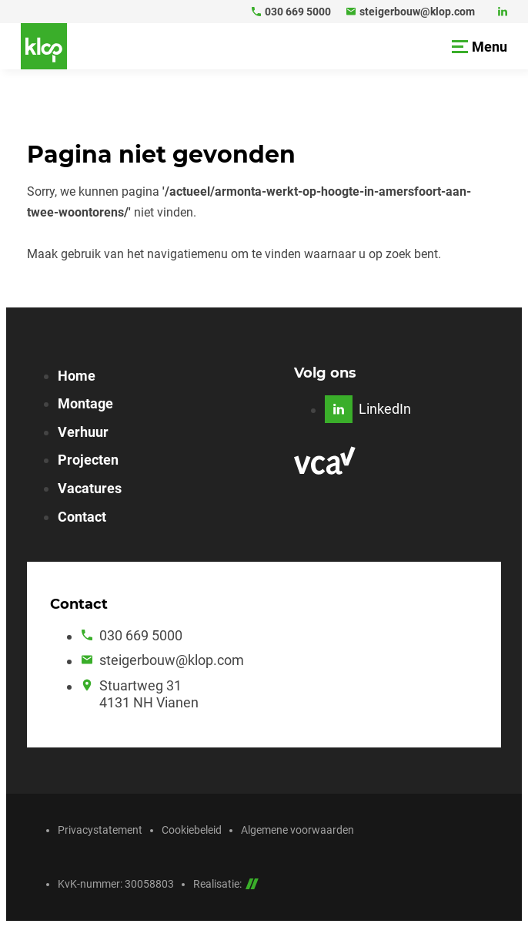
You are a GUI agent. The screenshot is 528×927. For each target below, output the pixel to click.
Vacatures (90, 488)
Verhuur (83, 432)
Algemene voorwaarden (297, 830)
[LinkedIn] (502, 11)
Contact (82, 517)
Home (76, 376)
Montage (85, 403)
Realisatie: (226, 884)
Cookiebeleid (192, 830)
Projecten (88, 460)
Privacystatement (100, 830)
